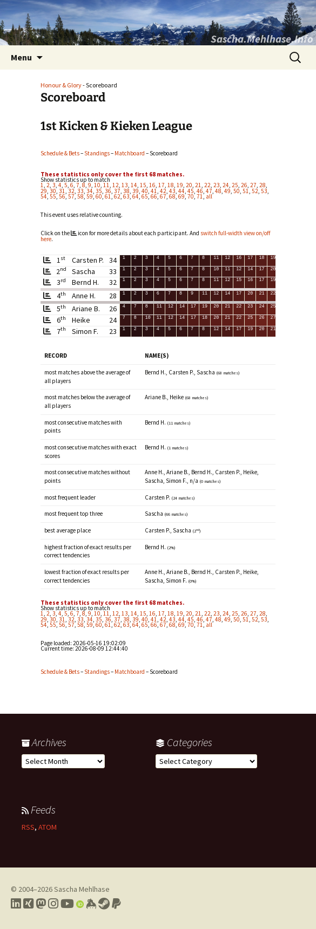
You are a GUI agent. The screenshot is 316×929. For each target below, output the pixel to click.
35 (99, 191)
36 (108, 191)
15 (143, 185)
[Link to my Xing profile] (28, 903)
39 (135, 191)
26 (244, 185)
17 (161, 185)
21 (198, 185)
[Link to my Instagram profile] (53, 903)
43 (172, 191)
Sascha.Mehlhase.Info (262, 38)
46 (200, 191)
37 (117, 191)
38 (126, 191)
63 (126, 196)
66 (154, 196)
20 (189, 185)
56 (62, 196)
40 (145, 191)
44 (181, 191)
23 (216, 185)
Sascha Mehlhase (82, 889)
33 (80, 191)
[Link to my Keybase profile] (91, 903)
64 (135, 196)
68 (172, 196)
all (209, 196)
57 (71, 196)
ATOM (47, 827)
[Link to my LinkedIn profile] (16, 903)
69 (181, 196)
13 (125, 185)
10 (97, 185)
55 (53, 196)
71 (200, 196)
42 (163, 191)
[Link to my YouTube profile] (67, 903)
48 (218, 191)
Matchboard (130, 153)
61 (108, 196)
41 (154, 191)
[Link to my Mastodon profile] (41, 903)
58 (80, 196)
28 (262, 185)
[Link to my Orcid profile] (80, 903)
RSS (28, 827)
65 (145, 196)
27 (253, 185)
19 (180, 185)
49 (227, 191)
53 (264, 191)
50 (236, 191)
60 (99, 196)
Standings (97, 153)
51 (246, 191)
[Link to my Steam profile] (104, 903)
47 (209, 191)
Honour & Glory (61, 85)
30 (53, 191)
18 (170, 185)
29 (44, 191)
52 (255, 191)
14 (134, 185)
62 (117, 196)
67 (163, 196)
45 (190, 191)
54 (44, 196)
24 (226, 185)
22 (207, 185)
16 (152, 185)
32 (71, 191)
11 (106, 185)
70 (190, 196)
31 (62, 191)
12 (115, 185)
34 (89, 191)
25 (235, 185)
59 (89, 196)
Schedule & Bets (60, 153)
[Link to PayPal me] (116, 903)
